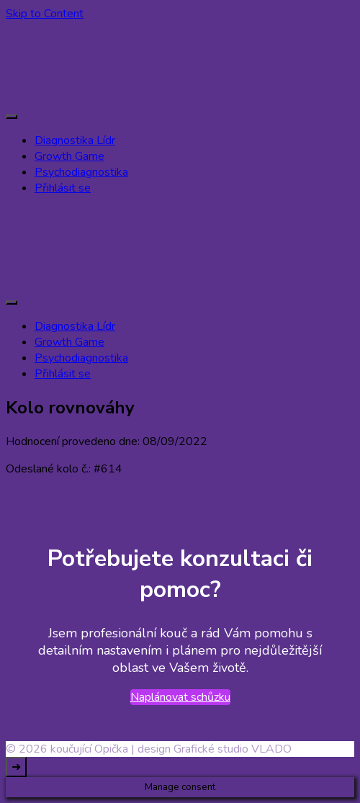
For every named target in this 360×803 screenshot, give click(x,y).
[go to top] (16, 767)
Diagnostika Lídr (75, 140)
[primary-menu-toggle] (11, 117)
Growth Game (69, 156)
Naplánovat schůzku (180, 697)
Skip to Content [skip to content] (45, 14)
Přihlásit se (63, 188)
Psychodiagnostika (81, 172)
